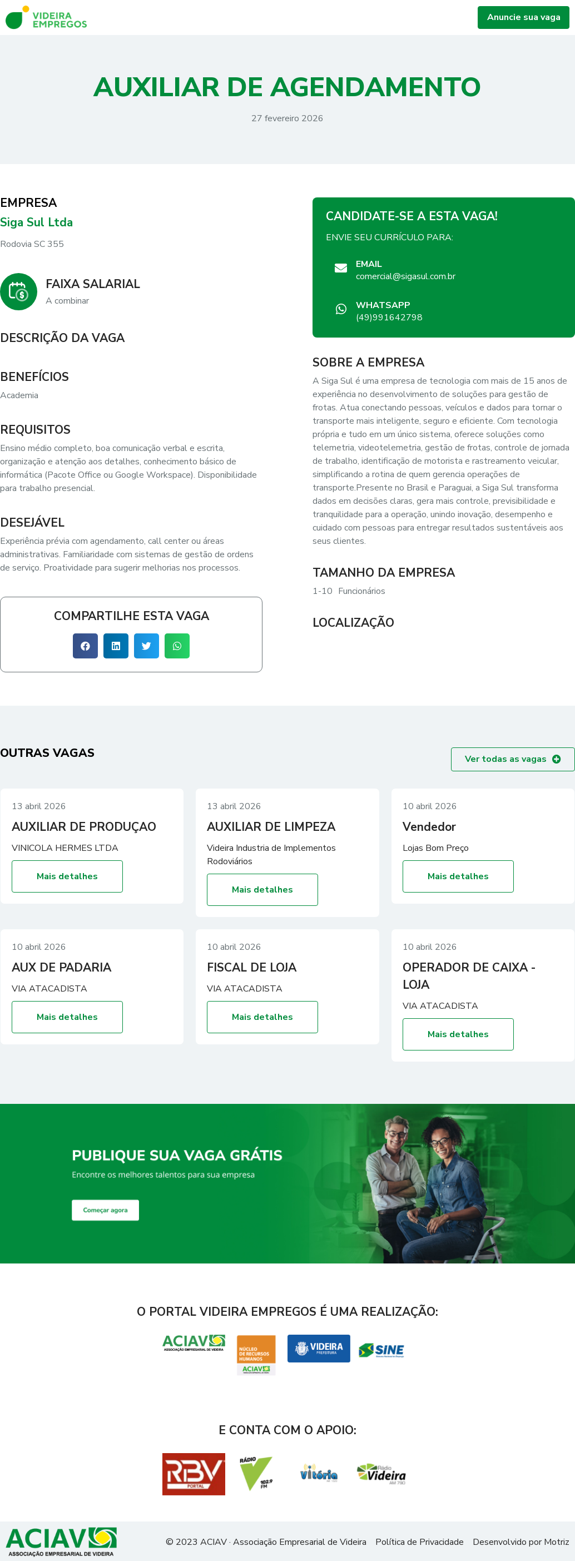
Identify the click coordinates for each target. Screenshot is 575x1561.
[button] (85, 645)
